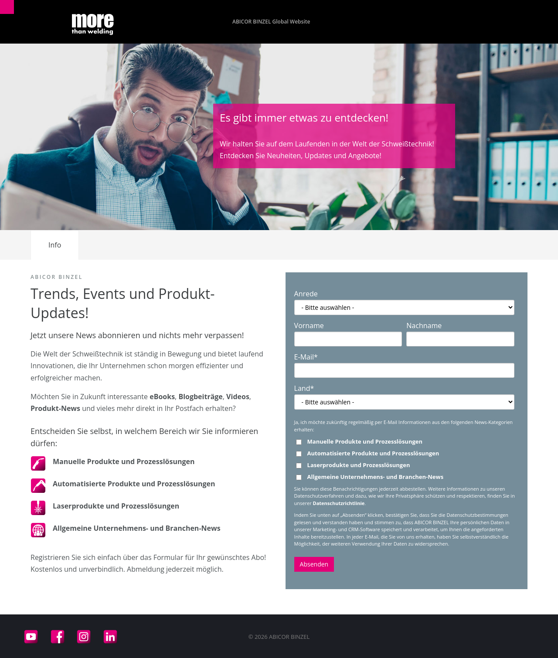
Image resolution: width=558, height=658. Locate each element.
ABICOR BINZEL (57, 277)
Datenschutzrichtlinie (339, 503)
